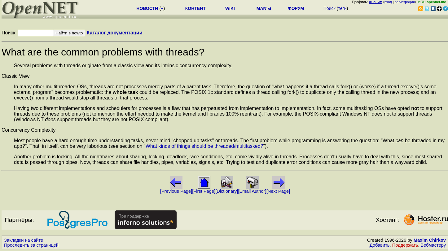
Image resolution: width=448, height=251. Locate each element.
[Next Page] (278, 191)
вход (388, 2)
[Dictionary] (226, 191)
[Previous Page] (176, 191)
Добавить (380, 245)
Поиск (329, 8)
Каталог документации (115, 32)
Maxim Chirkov (430, 240)
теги (342, 8)
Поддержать (405, 245)
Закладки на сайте (23, 240)
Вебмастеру (433, 245)
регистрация (405, 2)
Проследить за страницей (31, 245)
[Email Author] (252, 191)
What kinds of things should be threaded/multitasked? (204, 146)
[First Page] (203, 191)
